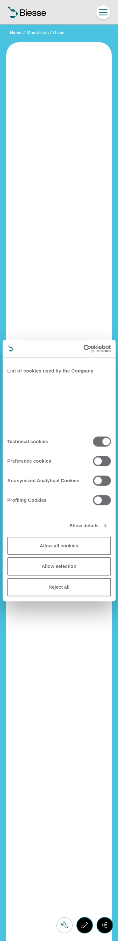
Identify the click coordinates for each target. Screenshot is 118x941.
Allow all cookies (59, 545)
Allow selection (59, 566)
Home (16, 33)
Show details (84, 525)
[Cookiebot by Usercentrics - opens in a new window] (84, 348)
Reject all (59, 587)
